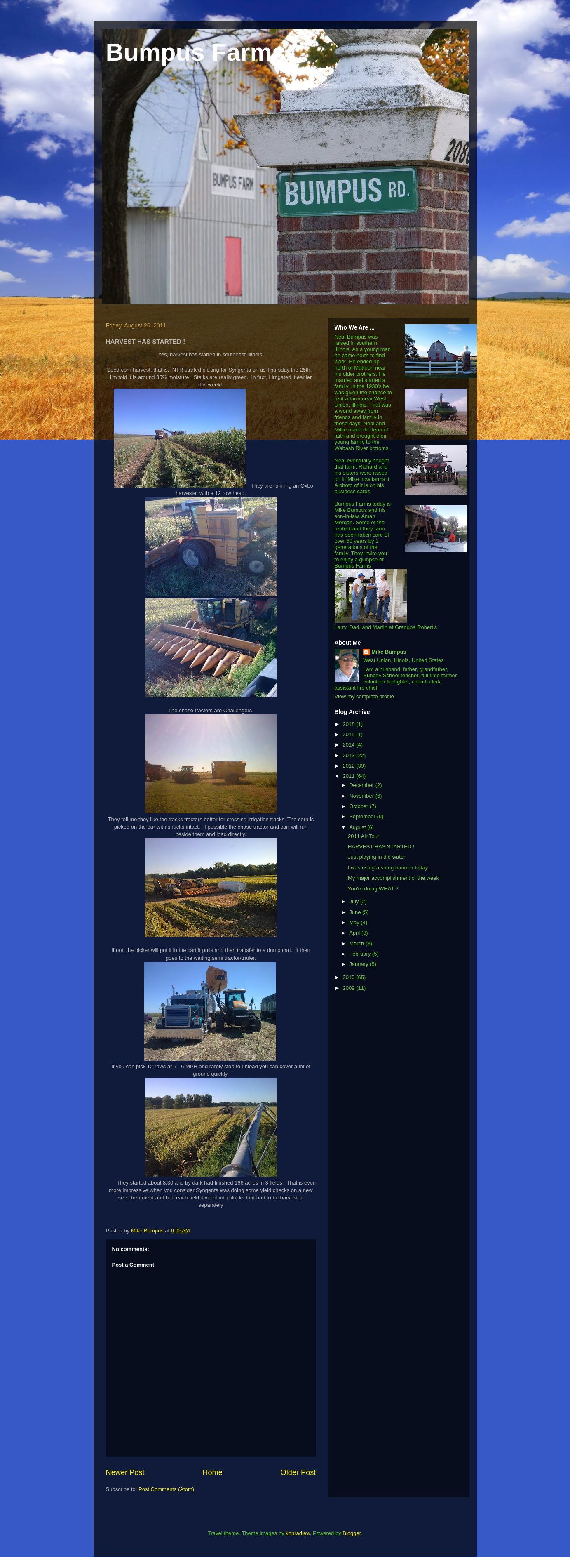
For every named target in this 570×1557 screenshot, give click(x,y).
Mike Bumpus (388, 652)
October (359, 806)
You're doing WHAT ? (373, 889)
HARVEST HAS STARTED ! (381, 846)
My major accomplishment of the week (393, 878)
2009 (350, 988)
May (355, 922)
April (355, 933)
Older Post (298, 1472)
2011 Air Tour (363, 836)
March (357, 943)
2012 (350, 766)
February (360, 954)
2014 (350, 745)
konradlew (298, 1533)
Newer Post (125, 1472)
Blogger (351, 1533)
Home (212, 1472)
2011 (350, 776)
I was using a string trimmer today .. (390, 867)
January (359, 964)
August (358, 827)
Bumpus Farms (196, 52)
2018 (350, 724)
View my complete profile (364, 696)
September (363, 816)
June (355, 912)
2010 (350, 977)
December (362, 785)
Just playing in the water (376, 857)
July (354, 901)
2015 (350, 734)
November (362, 796)
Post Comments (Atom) (166, 1489)
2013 (350, 755)
